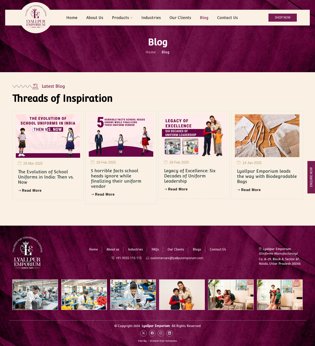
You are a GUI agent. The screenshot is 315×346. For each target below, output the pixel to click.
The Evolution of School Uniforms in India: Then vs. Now (46, 195)
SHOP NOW (282, 17)
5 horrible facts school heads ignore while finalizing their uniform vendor (116, 196)
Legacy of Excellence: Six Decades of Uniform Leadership (189, 194)
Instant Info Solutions (163, 341)
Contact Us (227, 17)
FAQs (155, 249)
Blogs (197, 249)
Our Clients (180, 17)
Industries (151, 17)
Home (72, 17)
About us (113, 249)
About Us (94, 17)
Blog (204, 17)
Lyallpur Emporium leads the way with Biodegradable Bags (267, 194)
